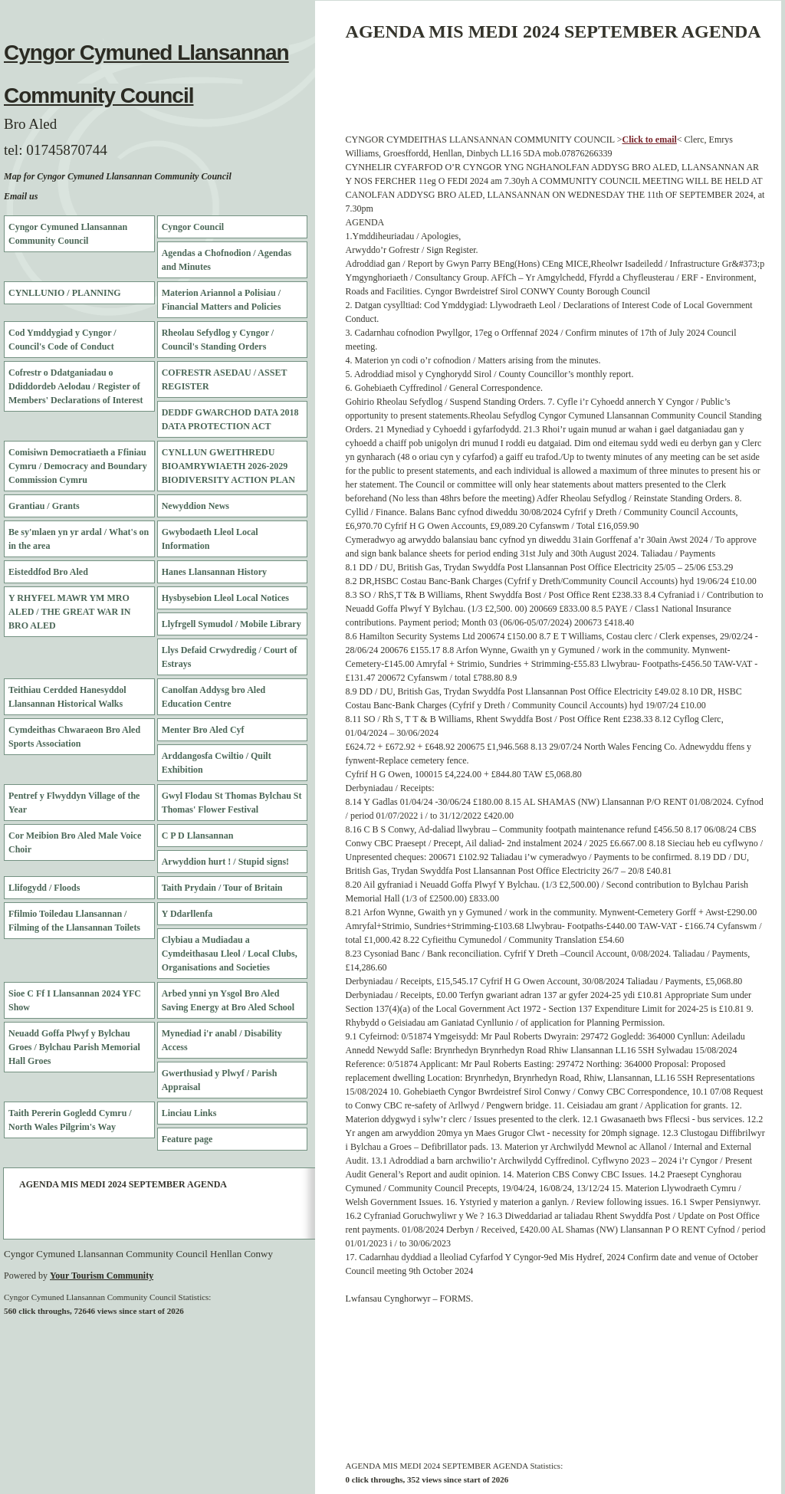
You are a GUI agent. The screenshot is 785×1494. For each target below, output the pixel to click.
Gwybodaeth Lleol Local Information (210, 539)
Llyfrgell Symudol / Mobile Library (231, 624)
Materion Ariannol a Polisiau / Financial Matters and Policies (221, 299)
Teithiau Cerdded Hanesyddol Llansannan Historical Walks (67, 697)
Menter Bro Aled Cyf (203, 729)
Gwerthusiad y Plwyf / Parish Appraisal (220, 1080)
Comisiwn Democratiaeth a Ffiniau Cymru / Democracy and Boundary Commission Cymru (77, 466)
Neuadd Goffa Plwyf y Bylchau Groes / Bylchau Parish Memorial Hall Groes (74, 1047)
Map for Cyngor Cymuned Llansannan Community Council (118, 176)
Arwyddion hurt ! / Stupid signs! (225, 861)
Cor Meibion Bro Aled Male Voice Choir (74, 842)
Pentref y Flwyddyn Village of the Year (74, 802)
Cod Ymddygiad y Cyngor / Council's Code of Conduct (62, 339)
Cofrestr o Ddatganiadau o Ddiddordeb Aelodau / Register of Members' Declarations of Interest (75, 386)
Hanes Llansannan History (214, 571)
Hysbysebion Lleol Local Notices (225, 598)
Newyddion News (195, 506)
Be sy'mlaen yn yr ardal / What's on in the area (78, 539)
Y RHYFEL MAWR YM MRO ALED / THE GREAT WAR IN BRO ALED (69, 612)
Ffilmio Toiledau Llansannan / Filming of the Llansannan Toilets (74, 920)
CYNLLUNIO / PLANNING (64, 292)
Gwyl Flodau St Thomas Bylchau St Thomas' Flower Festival (232, 802)
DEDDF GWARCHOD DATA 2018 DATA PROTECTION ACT (230, 419)
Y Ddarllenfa (187, 913)
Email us (21, 196)
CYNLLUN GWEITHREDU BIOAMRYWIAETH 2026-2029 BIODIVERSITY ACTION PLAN (228, 466)
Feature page (187, 1139)
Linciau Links (189, 1113)
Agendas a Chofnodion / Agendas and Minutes (226, 260)
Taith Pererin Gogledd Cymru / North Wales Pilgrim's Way (70, 1120)
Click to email (649, 139)
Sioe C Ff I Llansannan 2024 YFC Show (74, 1000)
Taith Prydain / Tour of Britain (222, 887)
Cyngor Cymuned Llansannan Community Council (67, 234)
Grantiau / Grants (44, 506)
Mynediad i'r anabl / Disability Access (222, 1040)
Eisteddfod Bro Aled (48, 571)
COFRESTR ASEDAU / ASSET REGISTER (224, 379)
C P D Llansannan (198, 835)
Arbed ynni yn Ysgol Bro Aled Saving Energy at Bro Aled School (228, 1000)
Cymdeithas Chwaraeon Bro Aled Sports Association (74, 736)
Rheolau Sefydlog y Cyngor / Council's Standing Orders (218, 339)
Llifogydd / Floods (44, 887)
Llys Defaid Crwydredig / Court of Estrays (229, 657)
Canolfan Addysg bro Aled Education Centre (214, 697)
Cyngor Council (193, 227)
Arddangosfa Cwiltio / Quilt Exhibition (216, 762)
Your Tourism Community (101, 1275)
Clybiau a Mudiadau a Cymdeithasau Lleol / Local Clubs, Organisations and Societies (229, 953)
